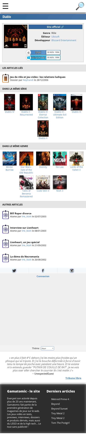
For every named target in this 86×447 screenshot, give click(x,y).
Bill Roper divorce (20, 213)
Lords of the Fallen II (76, 168)
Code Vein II (43, 190)
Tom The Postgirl (60, 422)
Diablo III (76, 111)
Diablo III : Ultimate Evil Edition (59, 114)
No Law (60, 167)
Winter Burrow (9, 168)
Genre (46, 33)
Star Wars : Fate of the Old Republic (26, 170)
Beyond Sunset (59, 408)
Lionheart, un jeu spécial (25, 242)
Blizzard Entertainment (63, 40)
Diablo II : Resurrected (26, 113)
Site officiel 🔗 (55, 26)
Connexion (43, 276)
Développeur (42, 40)
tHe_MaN (26, 216)
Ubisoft (55, 36)
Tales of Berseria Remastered (26, 193)
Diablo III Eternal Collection (43, 114)
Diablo (7, 16)
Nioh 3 (59, 190)
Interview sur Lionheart (24, 227)
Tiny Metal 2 (58, 413)
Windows (38, 57)
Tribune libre (73, 377)
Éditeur (45, 36)
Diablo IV (9, 111)
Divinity (43, 167)
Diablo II (43, 138)
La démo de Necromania (24, 256)
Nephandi (28, 79)
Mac (38, 52)
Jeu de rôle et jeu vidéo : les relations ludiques (37, 76)
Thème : (43, 348)
